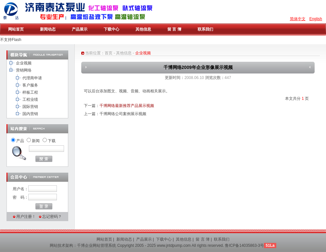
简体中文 (298, 19)
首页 (108, 53)
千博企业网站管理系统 (96, 245)
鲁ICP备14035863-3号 (244, 245)
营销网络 (24, 70)
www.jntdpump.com (174, 245)
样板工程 (30, 92)
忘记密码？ (52, 216)
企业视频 (24, 63)
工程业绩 (30, 99)
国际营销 (30, 106)
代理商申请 (32, 78)
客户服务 (30, 85)
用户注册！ (26, 216)
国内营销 (30, 114)
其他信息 (124, 53)
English (315, 19)
